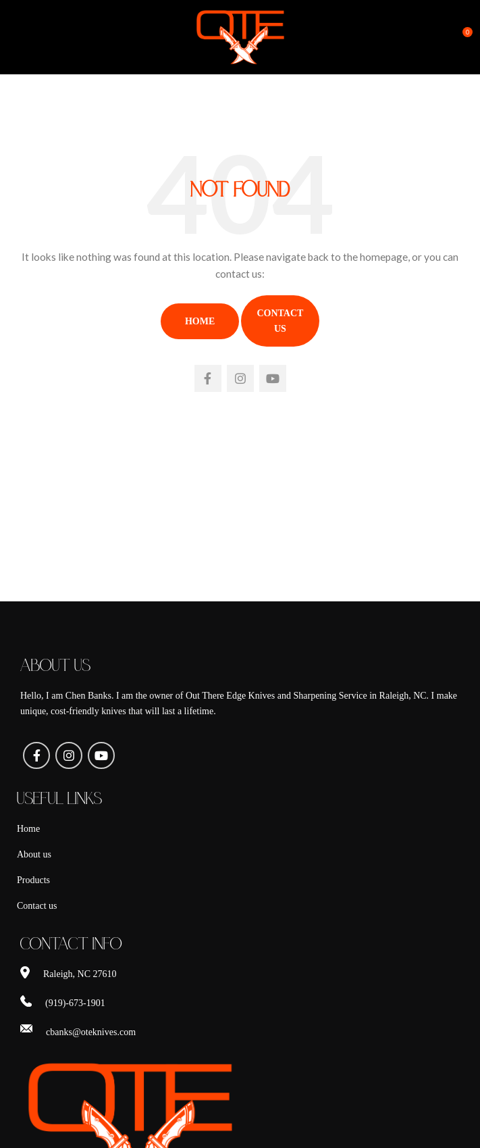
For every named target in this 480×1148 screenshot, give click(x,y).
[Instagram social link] (240, 378)
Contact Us (280, 321)
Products (33, 880)
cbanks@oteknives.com (91, 1032)
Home (200, 321)
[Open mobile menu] (32, 37)
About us (34, 854)
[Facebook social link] (207, 378)
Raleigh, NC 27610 (80, 974)
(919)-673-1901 (75, 1003)
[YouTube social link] (272, 378)
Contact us (37, 906)
